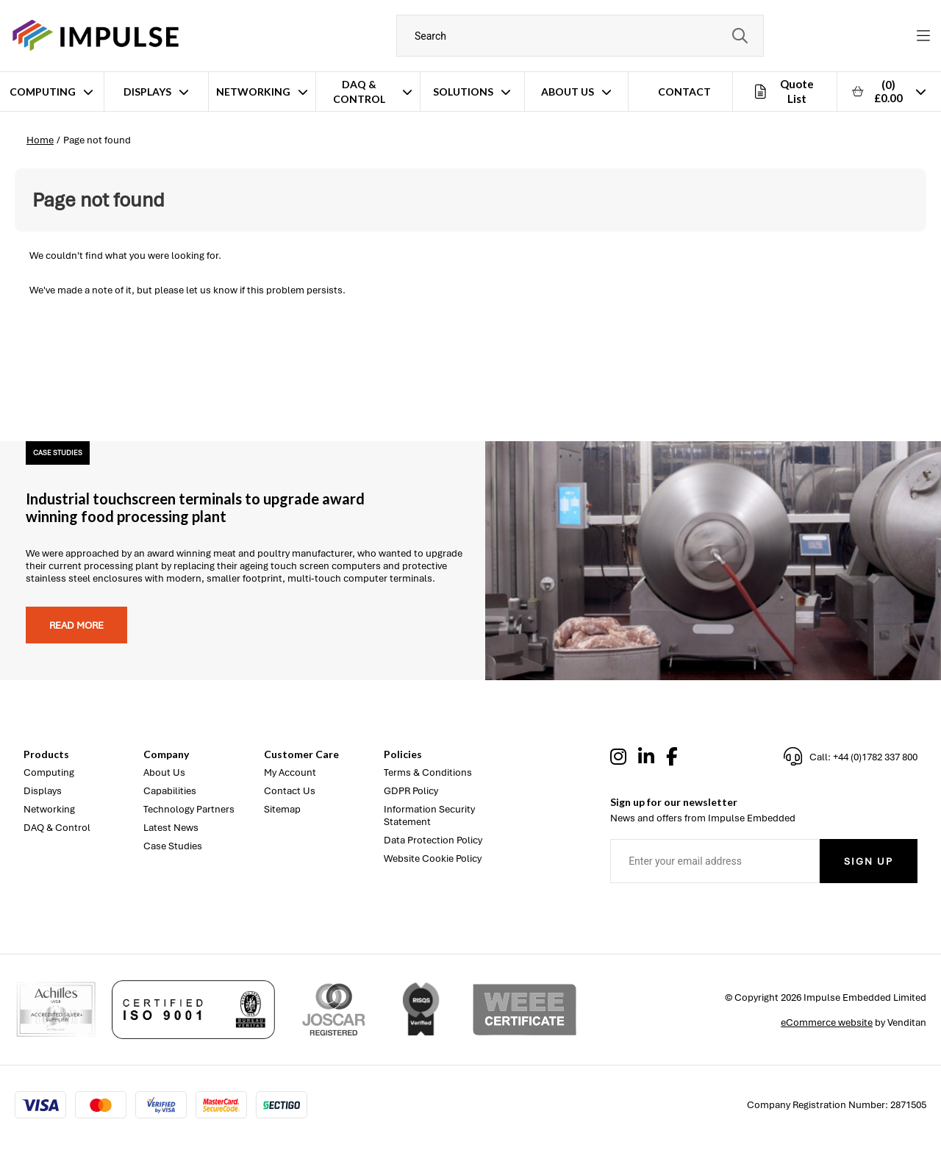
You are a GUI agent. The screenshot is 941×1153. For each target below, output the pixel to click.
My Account (290, 772)
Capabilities (169, 791)
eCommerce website (827, 1022)
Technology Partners (189, 809)
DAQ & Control (359, 91)
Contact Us (289, 791)
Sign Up (868, 861)
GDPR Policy (411, 791)
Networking (253, 91)
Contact (684, 91)
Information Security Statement (429, 815)
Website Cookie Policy (433, 858)
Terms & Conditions (428, 772)
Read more (76, 625)
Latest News (170, 827)
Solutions (463, 91)
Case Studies (172, 846)
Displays (147, 91)
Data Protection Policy (433, 840)
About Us (567, 91)
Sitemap (282, 809)
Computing (43, 91)
